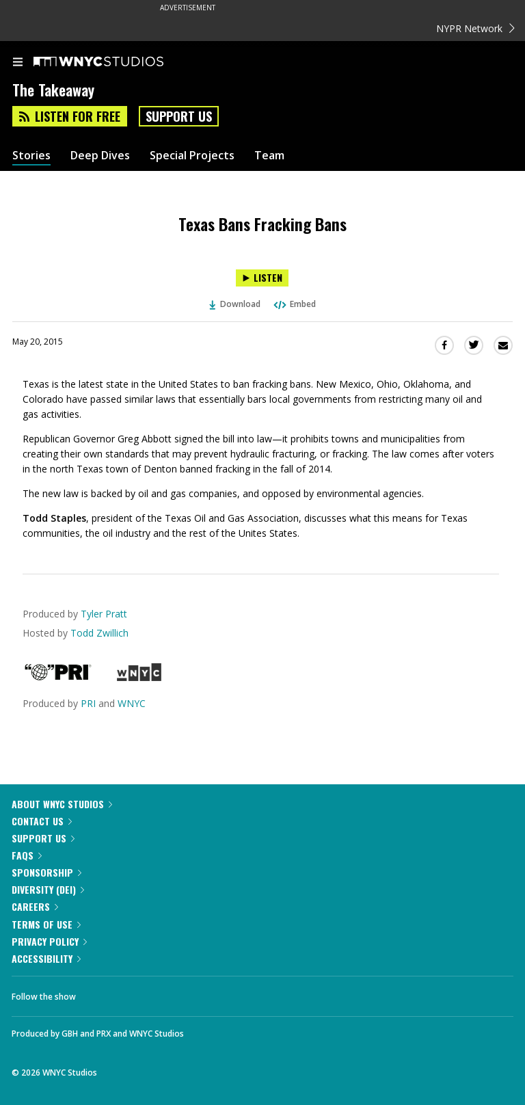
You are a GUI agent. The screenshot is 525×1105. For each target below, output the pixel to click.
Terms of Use (46, 924)
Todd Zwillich (99, 632)
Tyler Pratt (104, 613)
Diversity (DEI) (48, 889)
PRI (88, 703)
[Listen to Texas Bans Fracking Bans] (262, 278)
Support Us (179, 116)
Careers (35, 906)
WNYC (132, 703)
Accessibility (46, 958)
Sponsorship (46, 872)
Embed (294, 304)
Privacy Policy (49, 941)
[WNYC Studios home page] (115, 62)
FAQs (27, 855)
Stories (31, 155)
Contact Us (42, 821)
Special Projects (192, 155)
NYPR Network (475, 28)
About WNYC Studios (62, 804)
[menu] (18, 63)
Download (235, 304)
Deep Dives (100, 155)
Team (269, 155)
